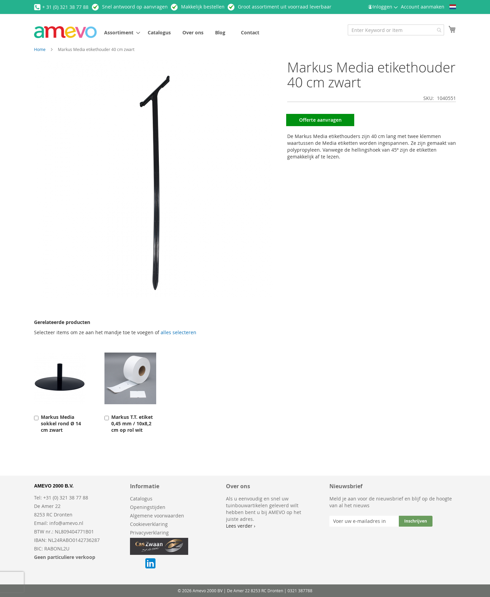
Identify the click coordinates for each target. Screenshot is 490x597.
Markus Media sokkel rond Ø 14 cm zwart (61, 423)
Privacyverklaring (149, 532)
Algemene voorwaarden (157, 515)
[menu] (205, 32)
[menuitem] (120, 32)
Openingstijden (147, 507)
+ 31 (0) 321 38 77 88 (65, 7)
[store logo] (65, 32)
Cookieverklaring (149, 524)
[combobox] (396, 29)
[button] (453, 6)
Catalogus (141, 498)
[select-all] (178, 332)
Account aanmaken (422, 6)
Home (40, 49)
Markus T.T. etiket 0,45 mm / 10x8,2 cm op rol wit (132, 423)
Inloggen (382, 6)
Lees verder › (240, 526)
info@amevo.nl (66, 523)
